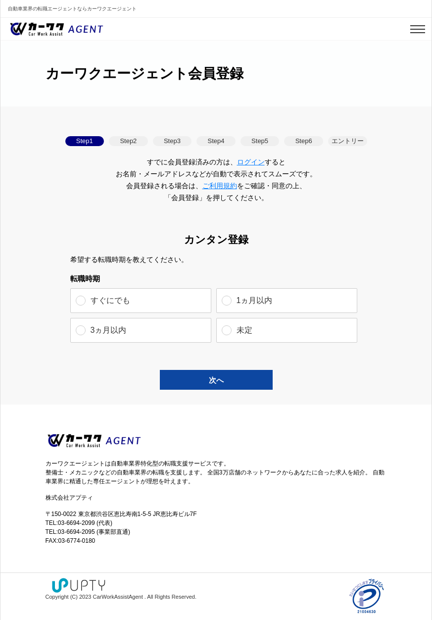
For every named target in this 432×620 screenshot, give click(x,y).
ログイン (251, 162)
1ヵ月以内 (255, 300)
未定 (244, 330)
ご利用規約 (219, 186)
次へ (216, 380)
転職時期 (85, 278)
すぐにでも (110, 300)
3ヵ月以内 (109, 330)
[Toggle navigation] (418, 29)
